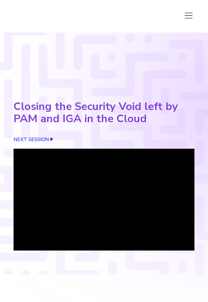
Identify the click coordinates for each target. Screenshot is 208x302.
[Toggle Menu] (189, 14)
